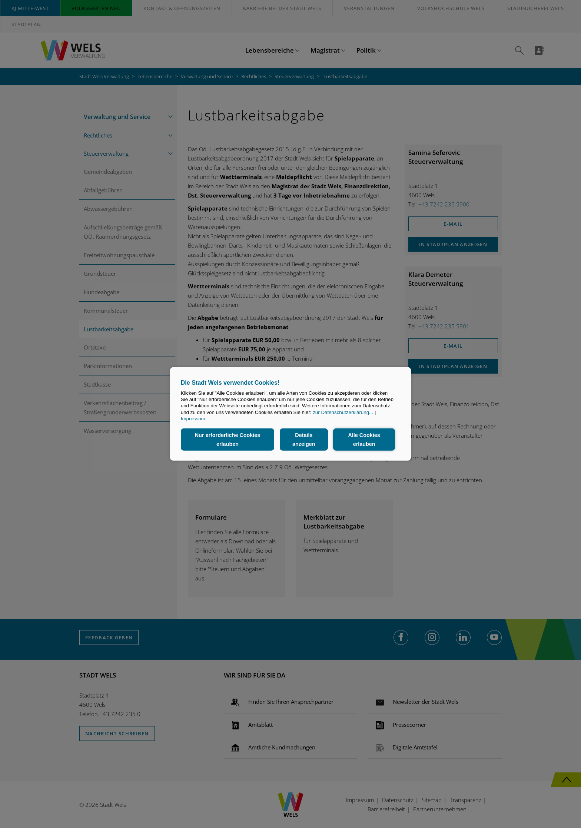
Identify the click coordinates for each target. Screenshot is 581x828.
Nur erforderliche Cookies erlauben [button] (227, 439)
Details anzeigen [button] (303, 439)
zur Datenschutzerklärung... (343, 412)
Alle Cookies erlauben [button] (364, 439)
